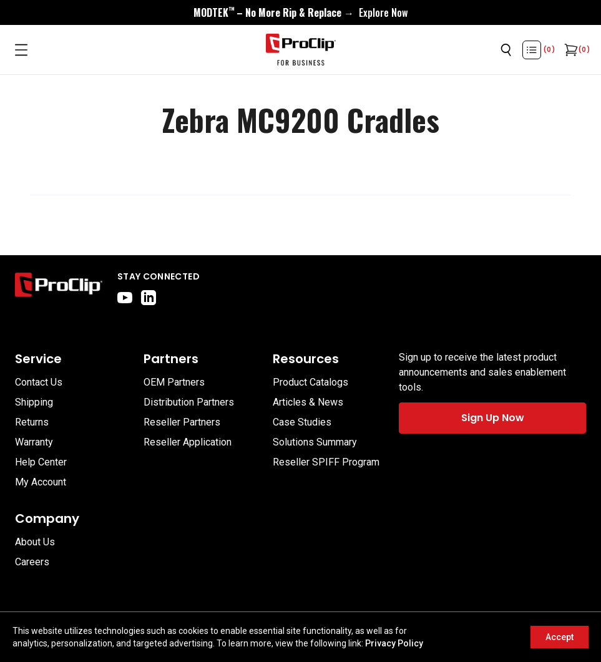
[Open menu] (21, 50)
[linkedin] (148, 297)
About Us (35, 542)
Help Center (41, 462)
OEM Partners (174, 382)
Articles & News (308, 402)
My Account (40, 482)
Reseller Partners (182, 422)
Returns (32, 422)
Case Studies (302, 422)
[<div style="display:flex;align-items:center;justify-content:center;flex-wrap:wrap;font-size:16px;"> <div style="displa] (300, 12)
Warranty (34, 442)
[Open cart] (570, 49)
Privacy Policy (394, 643)
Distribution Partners (189, 402)
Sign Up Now (492, 418)
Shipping (34, 402)
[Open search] (506, 50)
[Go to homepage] (301, 50)
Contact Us (38, 382)
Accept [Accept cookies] (559, 637)
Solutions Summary (315, 442)
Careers (32, 562)
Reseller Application (188, 442)
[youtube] (124, 297)
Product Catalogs (310, 382)
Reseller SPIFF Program (326, 462)
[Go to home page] (58, 287)
